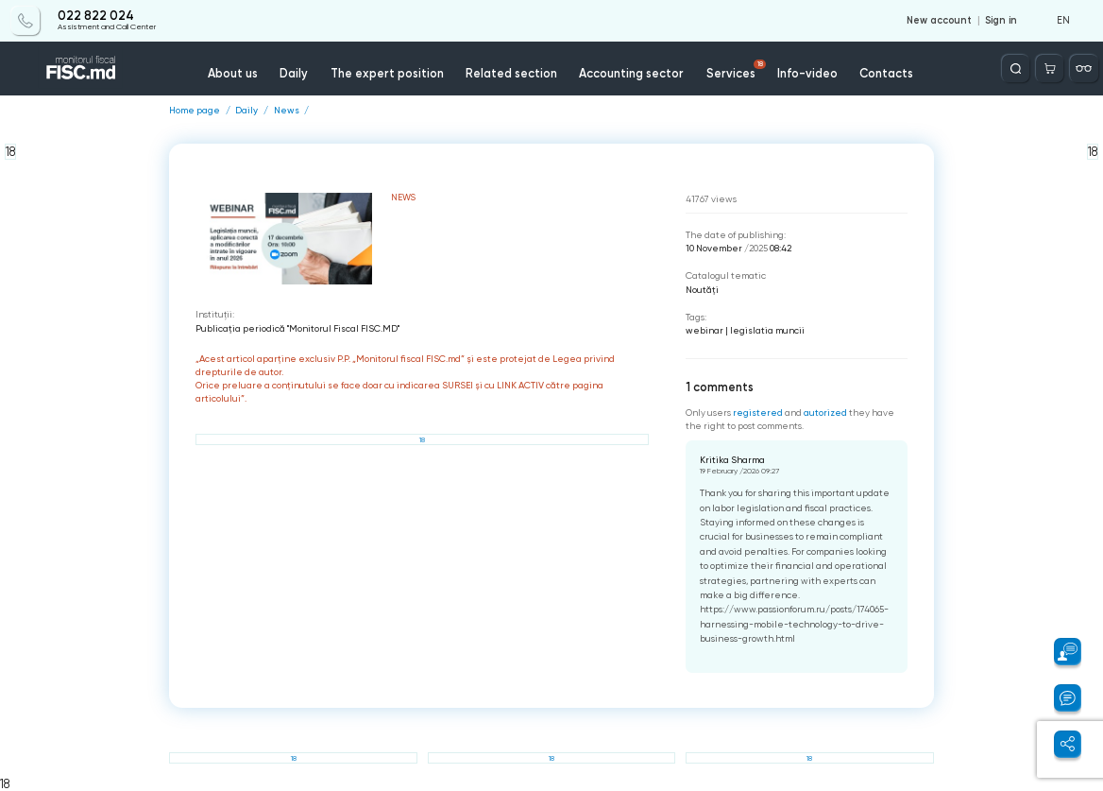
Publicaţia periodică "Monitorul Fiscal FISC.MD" (297, 328)
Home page (194, 110)
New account (939, 20)
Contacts (886, 73)
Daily (294, 73)
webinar (704, 330)
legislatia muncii (767, 330)
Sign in (1001, 20)
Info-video (807, 73)
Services (736, 70)
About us (233, 73)
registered (758, 412)
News (286, 110)
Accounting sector (631, 73)
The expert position (387, 73)
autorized (825, 412)
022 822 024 (96, 16)
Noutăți (702, 289)
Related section (511, 73)
